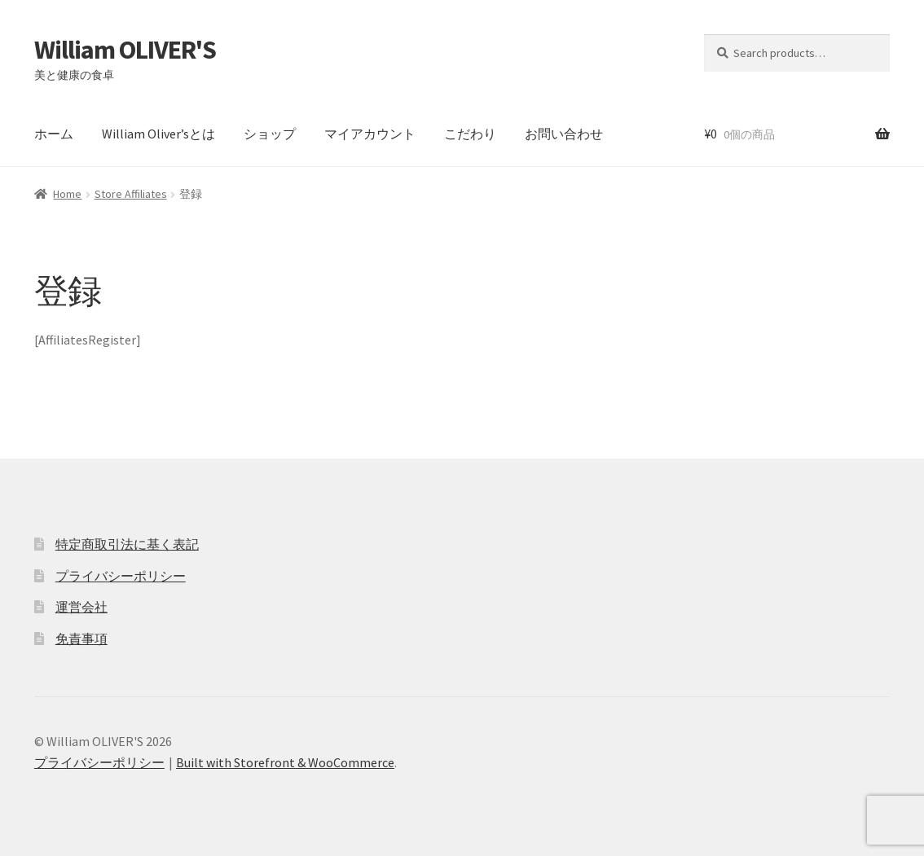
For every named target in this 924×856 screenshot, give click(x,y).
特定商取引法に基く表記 (127, 544)
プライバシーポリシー (120, 576)
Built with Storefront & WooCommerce (285, 762)
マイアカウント (370, 133)
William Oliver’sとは (158, 133)
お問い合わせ (564, 133)
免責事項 (81, 638)
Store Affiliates (131, 194)
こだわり (470, 133)
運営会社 (81, 607)
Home (67, 194)
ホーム (53, 133)
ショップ (270, 133)
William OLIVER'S (125, 49)
